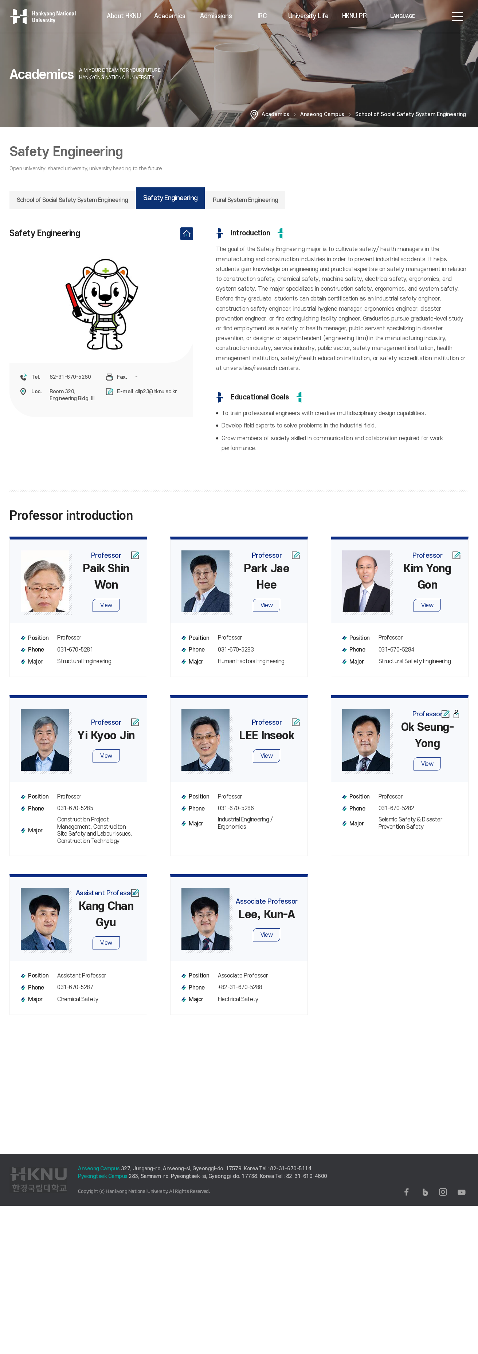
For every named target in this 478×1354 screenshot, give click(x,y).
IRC (262, 16)
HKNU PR (354, 16)
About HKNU (124, 16)
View (106, 611)
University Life (308, 16)
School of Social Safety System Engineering (410, 114)
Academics (169, 16)
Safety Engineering (170, 198)
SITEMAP (458, 16)
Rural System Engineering (245, 200)
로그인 (436, 16)
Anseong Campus (322, 114)
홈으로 (254, 114)
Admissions (216, 16)
